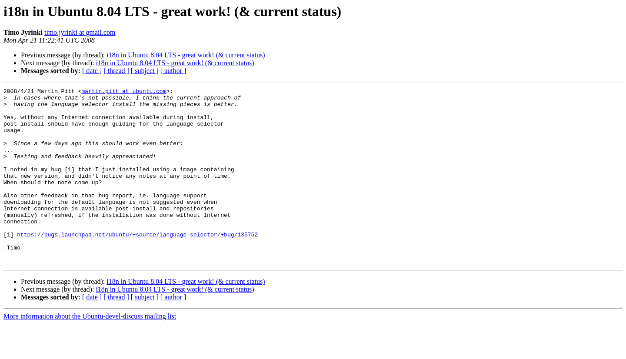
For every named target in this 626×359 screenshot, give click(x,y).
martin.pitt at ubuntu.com (123, 92)
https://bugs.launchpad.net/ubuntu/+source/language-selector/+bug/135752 (137, 264)
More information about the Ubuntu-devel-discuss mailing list (89, 351)
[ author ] (173, 70)
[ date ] (92, 70)
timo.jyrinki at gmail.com (80, 32)
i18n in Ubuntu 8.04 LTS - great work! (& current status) (186, 55)
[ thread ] (116, 70)
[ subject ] (145, 70)
